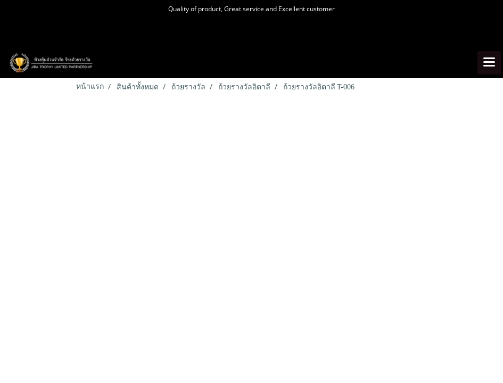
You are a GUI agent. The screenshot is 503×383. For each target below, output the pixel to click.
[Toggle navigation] (489, 62)
